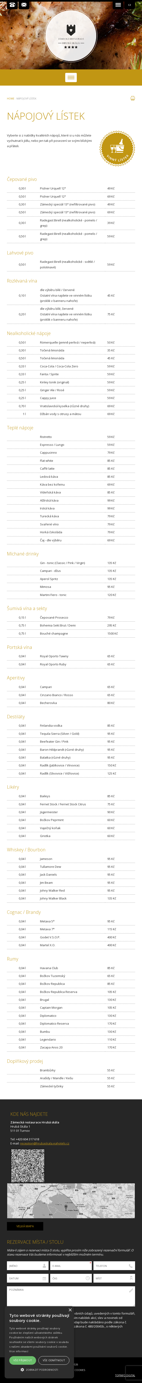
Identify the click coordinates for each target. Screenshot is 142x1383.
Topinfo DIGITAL (125, 1375)
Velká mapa (25, 1226)
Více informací (18, 1351)
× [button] (70, 1310)
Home (10, 98)
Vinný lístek (117, 148)
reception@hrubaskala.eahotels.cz (44, 1143)
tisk (132, 98)
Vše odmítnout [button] (54, 1360)
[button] (39, 1369)
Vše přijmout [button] (22, 1360)
